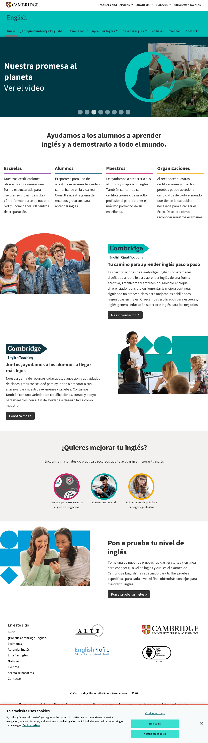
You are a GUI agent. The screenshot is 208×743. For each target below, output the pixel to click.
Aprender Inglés (103, 31)
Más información (124, 315)
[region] (104, 723)
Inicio (11, 31)
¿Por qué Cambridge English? (41, 31)
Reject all (154, 723)
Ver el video (24, 87)
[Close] (201, 723)
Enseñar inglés (133, 31)
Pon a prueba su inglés (127, 601)
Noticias (157, 31)
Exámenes (77, 31)
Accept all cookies (155, 734)
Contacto (192, 31)
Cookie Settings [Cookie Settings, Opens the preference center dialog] (155, 713)
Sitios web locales (187, 5)
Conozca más (19, 416)
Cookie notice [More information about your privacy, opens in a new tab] (31, 725)
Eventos (174, 31)
